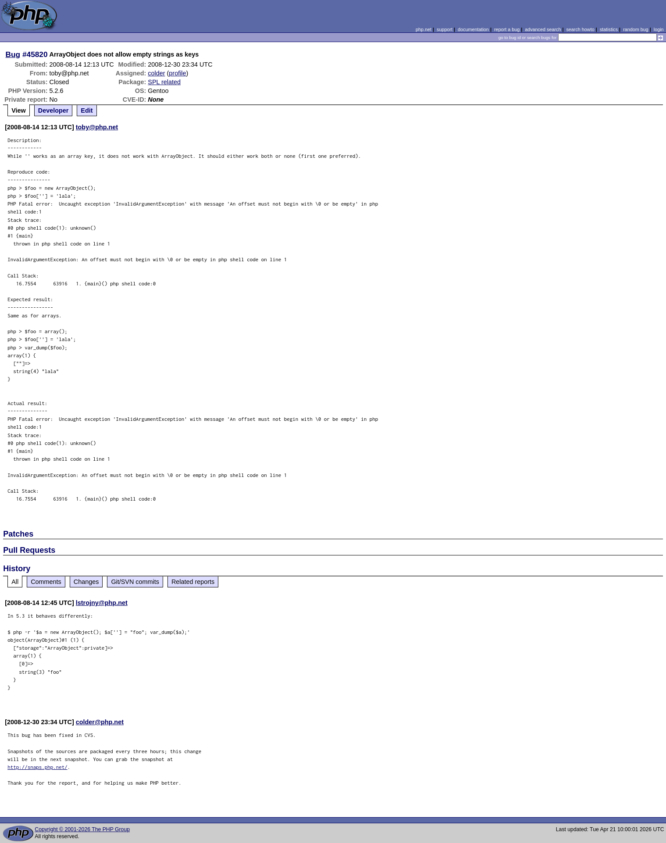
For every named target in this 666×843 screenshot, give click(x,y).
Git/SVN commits (135, 581)
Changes (86, 581)
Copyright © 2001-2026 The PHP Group (82, 829)
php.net (423, 29)
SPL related (164, 81)
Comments (46, 581)
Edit (87, 110)
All (14, 581)
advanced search (543, 29)
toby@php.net (97, 127)
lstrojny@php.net (102, 602)
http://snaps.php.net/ (37, 767)
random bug (635, 29)
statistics (609, 29)
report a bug (507, 29)
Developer (53, 110)
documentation (473, 29)
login (659, 29)
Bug (13, 54)
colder (156, 73)
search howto (580, 29)
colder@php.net (100, 722)
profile (177, 73)
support (444, 29)
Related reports (192, 581)
